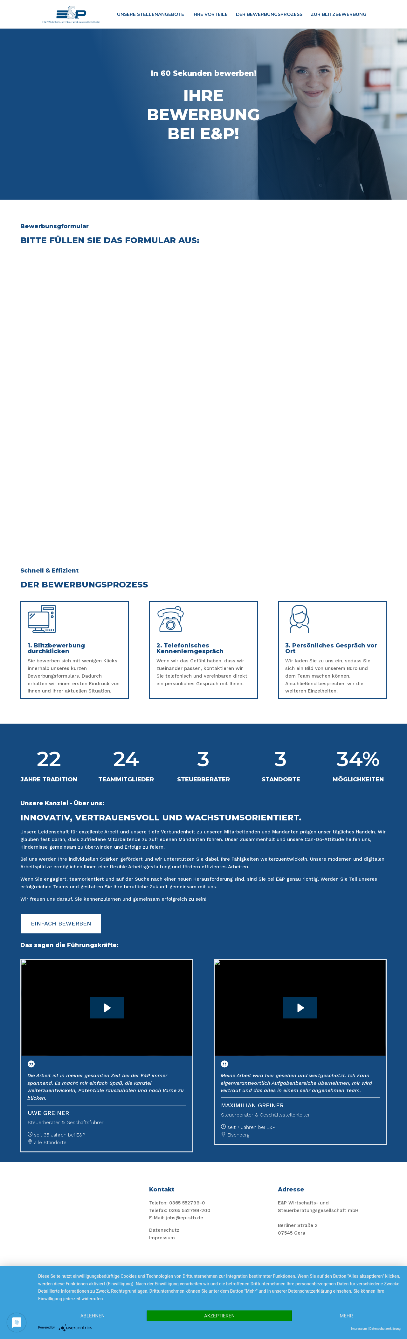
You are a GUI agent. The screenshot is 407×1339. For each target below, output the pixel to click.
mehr (346, 1316)
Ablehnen (92, 1316)
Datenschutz (164, 1230)
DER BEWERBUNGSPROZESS (269, 14)
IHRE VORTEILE (210, 14)
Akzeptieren (219, 1316)
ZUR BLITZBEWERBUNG (338, 14)
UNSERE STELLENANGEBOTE (150, 14)
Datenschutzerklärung (385, 1328)
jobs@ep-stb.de (184, 1218)
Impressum (162, 1238)
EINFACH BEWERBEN (61, 923)
